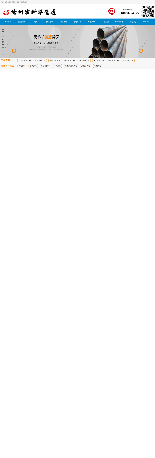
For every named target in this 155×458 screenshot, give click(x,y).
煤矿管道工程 (113, 60)
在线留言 (141, 2)
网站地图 (150, 2)
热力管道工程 (99, 60)
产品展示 (91, 22)
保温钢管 (49, 22)
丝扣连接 (97, 66)
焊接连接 (22, 66)
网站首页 (7, 22)
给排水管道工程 (25, 60)
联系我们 (131, 2)
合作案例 (105, 22)
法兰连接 (33, 66)
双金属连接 (45, 66)
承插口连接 (85, 66)
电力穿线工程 (128, 60)
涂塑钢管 (21, 22)
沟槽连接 (57, 66)
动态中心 (77, 22)
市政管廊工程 (55, 60)
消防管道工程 (84, 60)
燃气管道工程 (69, 60)
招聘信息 (132, 22)
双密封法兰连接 (71, 66)
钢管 (35, 22)
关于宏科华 (119, 22)
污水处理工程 (40, 60)
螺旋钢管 (63, 22)
